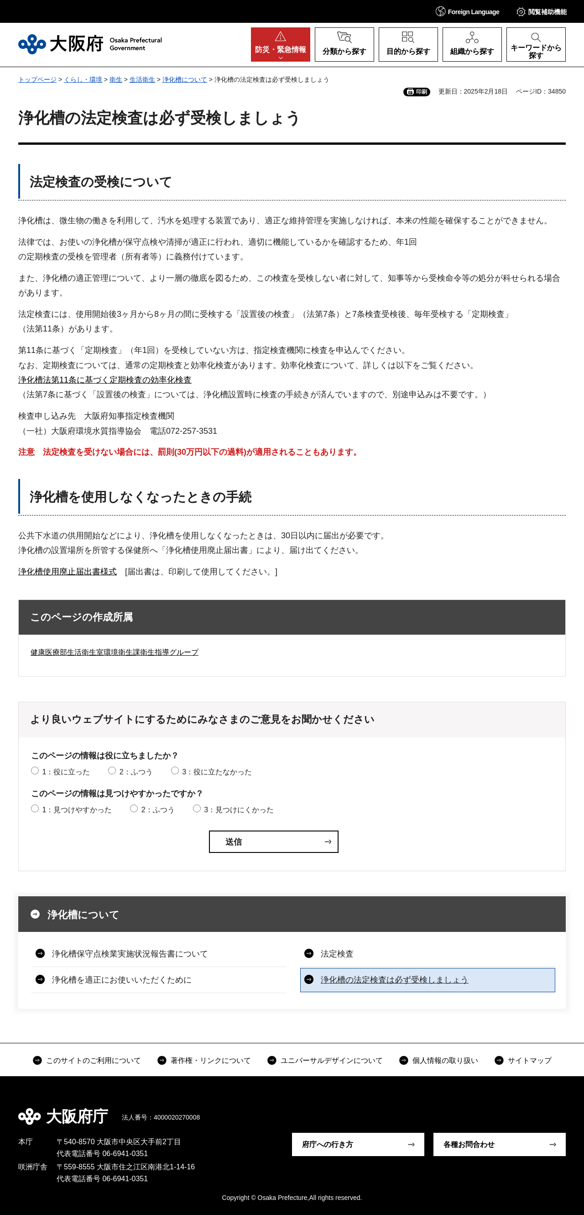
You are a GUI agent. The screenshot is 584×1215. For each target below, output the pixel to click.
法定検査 (337, 953)
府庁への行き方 (327, 1144)
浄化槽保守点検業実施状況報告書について (130, 953)
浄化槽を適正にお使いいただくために (122, 979)
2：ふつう (136, 772)
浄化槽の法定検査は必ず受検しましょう (395, 979)
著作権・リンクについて (211, 1060)
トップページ (37, 79)
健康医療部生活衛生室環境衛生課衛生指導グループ (114, 652)
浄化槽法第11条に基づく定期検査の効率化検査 (105, 379)
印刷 (421, 92)
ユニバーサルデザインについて (332, 1060)
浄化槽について (184, 79)
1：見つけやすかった (77, 810)
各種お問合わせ (469, 1144)
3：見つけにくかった (239, 810)
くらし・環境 (83, 79)
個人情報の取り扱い (445, 1060)
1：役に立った (66, 772)
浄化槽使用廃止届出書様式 (67, 571)
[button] (468, 11)
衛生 (116, 79)
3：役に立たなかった (217, 772)
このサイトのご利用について (93, 1060)
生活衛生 (142, 79)
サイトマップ (530, 1060)
